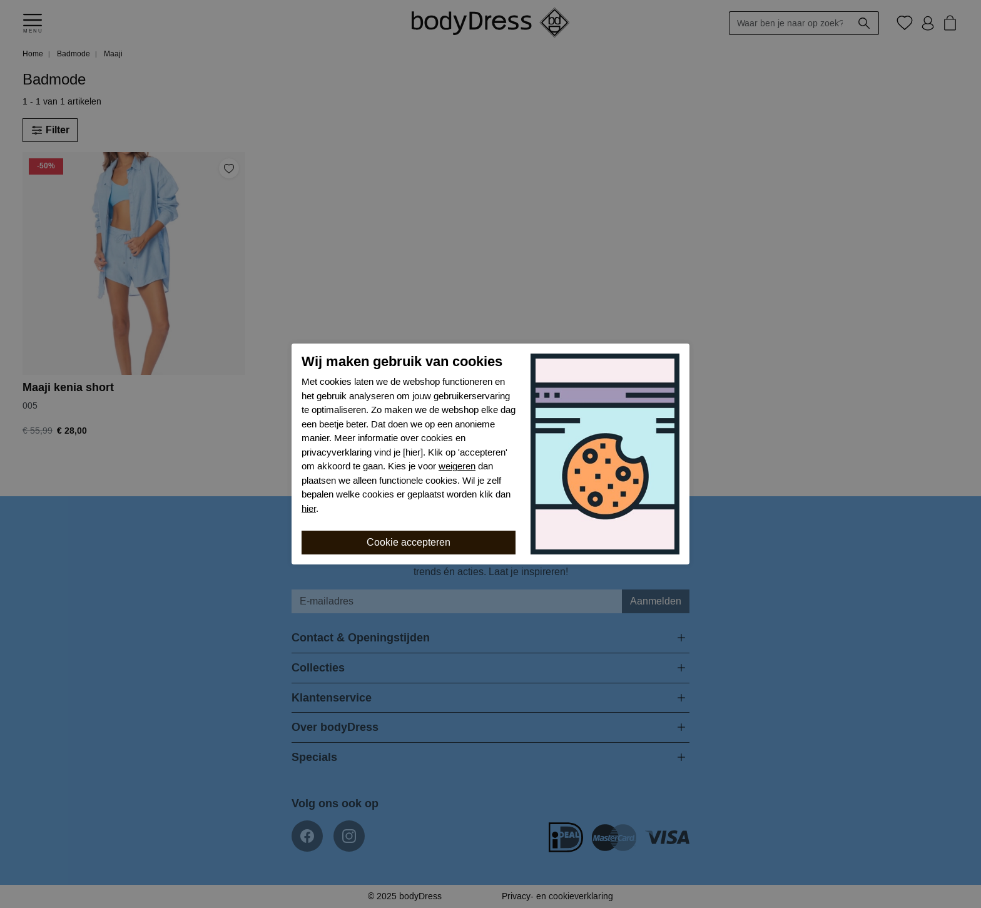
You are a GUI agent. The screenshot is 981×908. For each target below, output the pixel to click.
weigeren (457, 466)
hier (309, 508)
